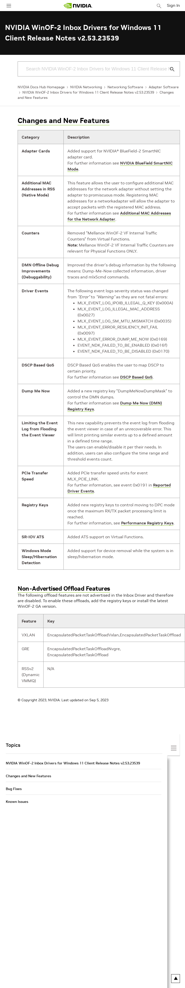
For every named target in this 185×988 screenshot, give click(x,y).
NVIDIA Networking (86, 87)
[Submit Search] (169, 69)
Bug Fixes (14, 789)
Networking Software (125, 87)
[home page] (78, 5)
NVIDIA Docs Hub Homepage (41, 87)
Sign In (173, 5)
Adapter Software (164, 87)
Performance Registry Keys (147, 522)
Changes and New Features (63, 120)
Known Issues (17, 801)
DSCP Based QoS (136, 377)
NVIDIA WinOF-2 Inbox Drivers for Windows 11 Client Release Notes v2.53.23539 (88, 92)
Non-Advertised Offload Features (64, 588)
